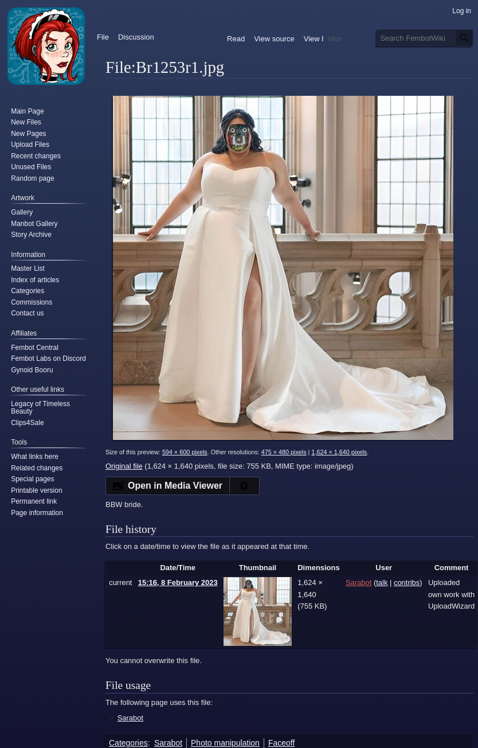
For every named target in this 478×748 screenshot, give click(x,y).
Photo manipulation (225, 742)
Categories (128, 742)
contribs (407, 582)
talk (381, 582)
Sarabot (130, 718)
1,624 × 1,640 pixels (339, 452)
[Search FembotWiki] (425, 38)
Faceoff (281, 742)
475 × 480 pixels (284, 452)
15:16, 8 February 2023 (178, 582)
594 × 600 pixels (184, 452)
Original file (124, 466)
